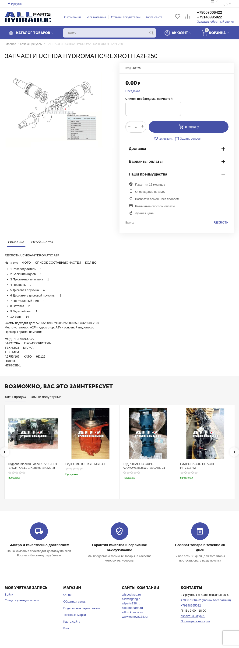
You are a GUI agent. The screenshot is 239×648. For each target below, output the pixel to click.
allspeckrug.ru (131, 594)
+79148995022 (209, 17)
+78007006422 (209, 12)
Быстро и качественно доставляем (38, 545)
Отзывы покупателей (126, 17)
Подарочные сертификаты (81, 608)
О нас (67, 594)
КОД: (128, 68)
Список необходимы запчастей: (149, 98)
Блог (66, 628)
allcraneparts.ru (132, 608)
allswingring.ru (131, 599)
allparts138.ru (131, 603)
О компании (72, 17)
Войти (9, 594)
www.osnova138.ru (135, 616)
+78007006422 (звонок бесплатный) (206, 600)
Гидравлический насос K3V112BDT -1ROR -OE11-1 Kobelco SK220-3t (32, 465)
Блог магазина (96, 17)
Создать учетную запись (22, 600)
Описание (16, 242)
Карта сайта (153, 17)
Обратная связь (74, 601)
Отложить (162, 138)
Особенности (42, 242)
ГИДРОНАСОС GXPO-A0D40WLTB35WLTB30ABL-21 (144, 465)
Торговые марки (74, 615)
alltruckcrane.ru (132, 612)
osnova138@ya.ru (193, 616)
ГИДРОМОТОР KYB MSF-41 (85, 464)
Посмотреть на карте (195, 621)
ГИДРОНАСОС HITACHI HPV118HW (197, 465)
